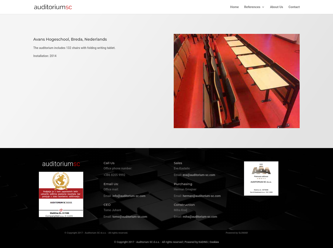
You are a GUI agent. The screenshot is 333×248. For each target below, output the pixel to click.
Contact (294, 7)
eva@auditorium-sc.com (199, 175)
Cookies (214, 242)
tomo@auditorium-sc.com (130, 216)
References (252, 7)
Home (234, 7)
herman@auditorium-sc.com (202, 196)
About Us (276, 7)
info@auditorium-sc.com (129, 196)
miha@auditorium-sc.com (200, 216)
